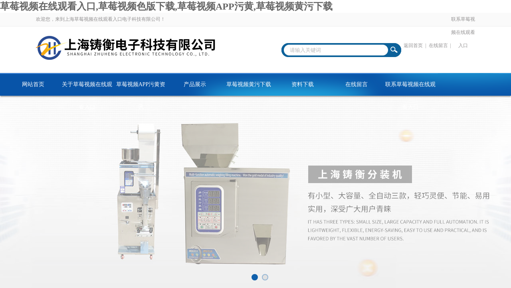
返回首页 (413, 45)
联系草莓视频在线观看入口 (463, 32)
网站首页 (33, 84)
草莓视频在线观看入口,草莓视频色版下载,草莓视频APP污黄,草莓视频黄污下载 (166, 6)
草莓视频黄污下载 (248, 84)
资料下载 (302, 84)
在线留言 (438, 45)
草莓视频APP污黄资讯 (141, 88)
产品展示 (195, 84)
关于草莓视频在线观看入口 (87, 88)
